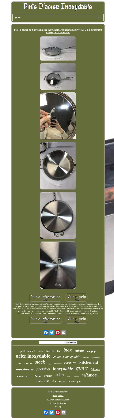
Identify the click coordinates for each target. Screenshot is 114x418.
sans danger (25, 369)
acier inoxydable (33, 356)
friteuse (95, 369)
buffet (38, 376)
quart (82, 368)
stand (50, 351)
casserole (19, 376)
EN (56, 407)
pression (43, 369)
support (29, 376)
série (54, 381)
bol (59, 351)
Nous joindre (58, 395)
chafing (91, 351)
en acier (28, 363)
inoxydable (63, 368)
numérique (75, 381)
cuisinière (70, 363)
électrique (96, 358)
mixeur (62, 381)
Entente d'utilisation (58, 403)
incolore (42, 380)
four (20, 363)
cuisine (79, 351)
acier (59, 374)
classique (57, 364)
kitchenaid (88, 362)
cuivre (40, 351)
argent (48, 375)
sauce (69, 377)
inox (68, 350)
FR (60, 407)
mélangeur (91, 375)
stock (40, 362)
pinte (49, 364)
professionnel (27, 351)
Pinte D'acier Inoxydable (58, 392)
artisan (86, 357)
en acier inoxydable (66, 357)
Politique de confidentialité (58, 399)
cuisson (76, 377)
